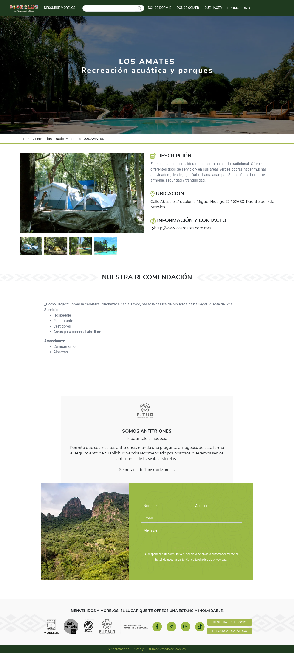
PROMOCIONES (239, 8)
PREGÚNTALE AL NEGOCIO (191, 547)
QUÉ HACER (213, 8)
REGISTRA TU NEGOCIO (229, 622)
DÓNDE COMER (188, 8)
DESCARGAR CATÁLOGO (229, 631)
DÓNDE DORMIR (159, 8)
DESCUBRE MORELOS (59, 8)
